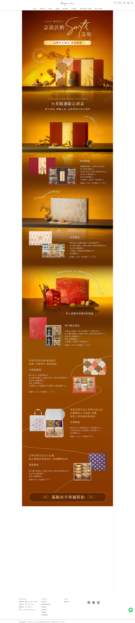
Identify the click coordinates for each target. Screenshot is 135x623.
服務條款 (43, 612)
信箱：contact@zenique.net (27, 609)
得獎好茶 (42, 9)
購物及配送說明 (45, 604)
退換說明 (43, 607)
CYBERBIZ (62, 622)
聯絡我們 (66, 602)
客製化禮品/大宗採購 (85, 9)
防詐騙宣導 (44, 615)
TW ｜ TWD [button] (117, 3)
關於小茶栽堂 (98, 9)
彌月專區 (65, 9)
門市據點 (73, 9)
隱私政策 (43, 609)
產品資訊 (43, 602)
